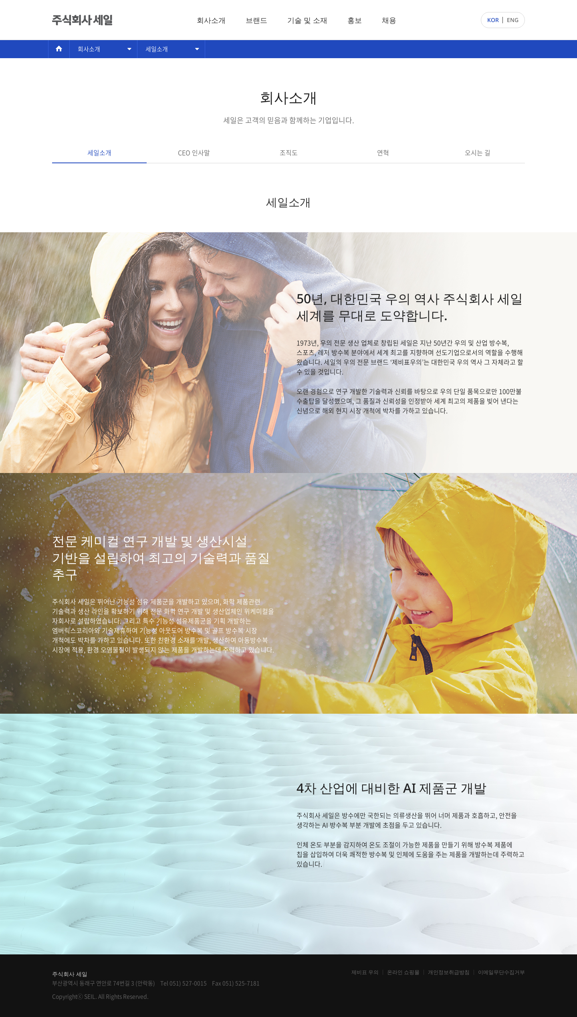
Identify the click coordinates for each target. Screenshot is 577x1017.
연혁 (383, 152)
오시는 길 (477, 152)
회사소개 (211, 20)
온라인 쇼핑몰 (403, 972)
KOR (493, 20)
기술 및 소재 (307, 20)
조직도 (289, 152)
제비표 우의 (365, 972)
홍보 (354, 20)
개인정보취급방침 (449, 972)
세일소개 (156, 49)
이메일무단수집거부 (501, 972)
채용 (389, 20)
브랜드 (256, 20)
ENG (512, 20)
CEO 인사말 (194, 152)
